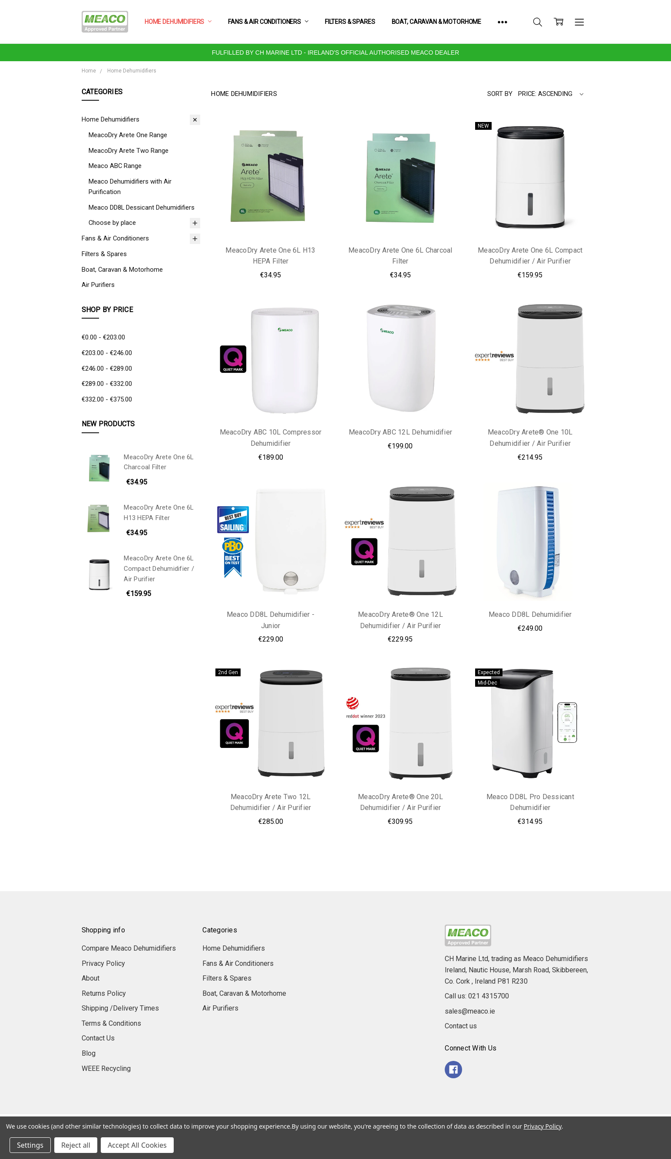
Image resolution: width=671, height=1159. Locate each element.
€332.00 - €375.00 (107, 399)
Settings (30, 1145)
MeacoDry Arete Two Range (129, 151)
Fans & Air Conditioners (268, 21)
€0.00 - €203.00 (103, 337)
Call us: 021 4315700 (477, 996)
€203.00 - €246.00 (107, 353)
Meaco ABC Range (115, 166)
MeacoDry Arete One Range (128, 135)
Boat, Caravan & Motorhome (437, 21)
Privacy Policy (103, 963)
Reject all (75, 1145)
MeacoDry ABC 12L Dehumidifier (400, 432)
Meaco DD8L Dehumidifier (530, 614)
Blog (89, 1053)
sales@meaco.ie (470, 1011)
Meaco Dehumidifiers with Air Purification (130, 187)
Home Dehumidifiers (178, 21)
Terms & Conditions (111, 1023)
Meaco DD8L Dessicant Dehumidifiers (142, 207)
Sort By (499, 94)
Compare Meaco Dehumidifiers (129, 948)
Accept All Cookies (137, 1145)
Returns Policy (104, 993)
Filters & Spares (350, 21)
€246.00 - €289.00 (107, 368)
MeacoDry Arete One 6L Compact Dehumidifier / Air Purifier (159, 568)
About (90, 978)
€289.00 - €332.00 (107, 384)
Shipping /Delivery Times (120, 1008)
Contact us (461, 1026)
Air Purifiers (98, 285)
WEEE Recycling (106, 1068)
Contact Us (98, 1038)
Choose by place (112, 223)
